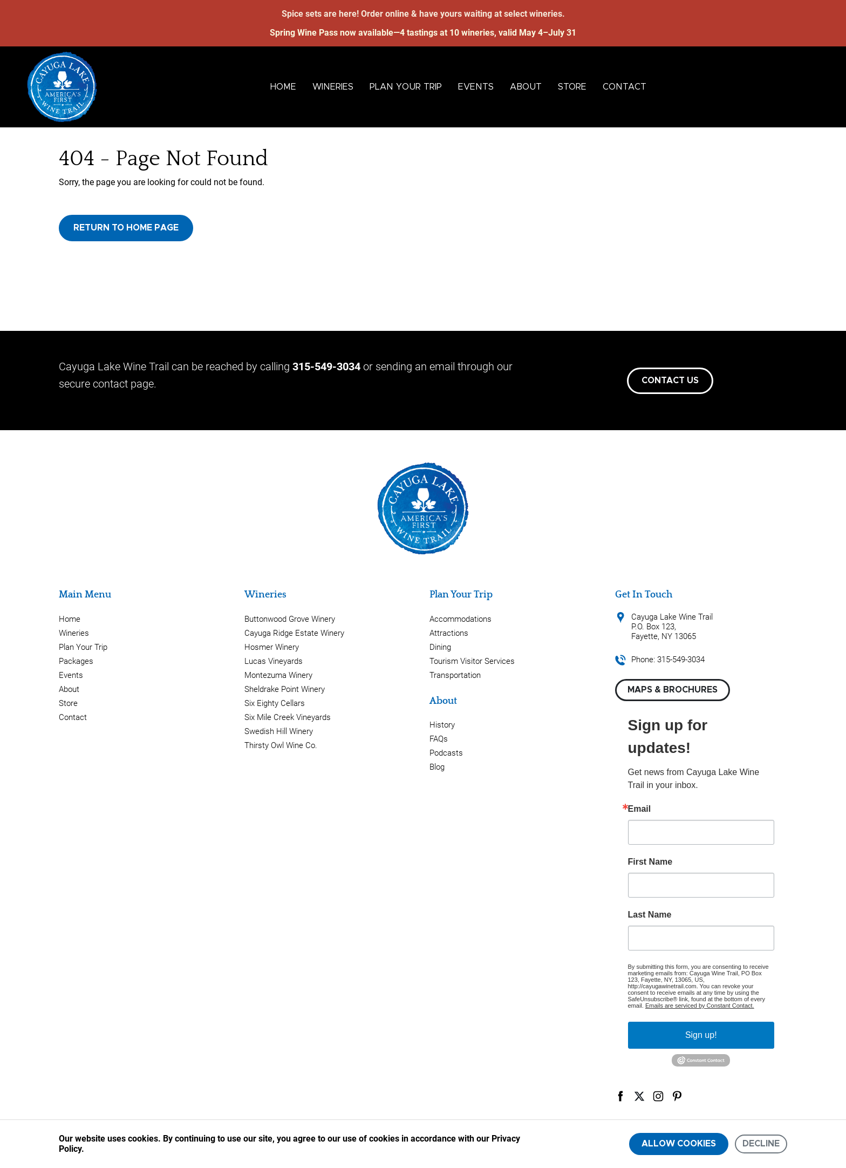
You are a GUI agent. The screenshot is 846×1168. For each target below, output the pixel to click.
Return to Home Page (126, 227)
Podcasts (446, 753)
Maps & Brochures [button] (672, 689)
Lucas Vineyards (273, 661)
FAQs (438, 739)
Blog (437, 767)
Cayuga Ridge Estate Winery (294, 633)
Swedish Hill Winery (278, 731)
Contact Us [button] (670, 380)
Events (476, 87)
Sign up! (701, 1035)
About (526, 87)
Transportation (455, 675)
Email (639, 809)
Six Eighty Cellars (274, 703)
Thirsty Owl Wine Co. (280, 745)
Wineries (332, 87)
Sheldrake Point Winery (284, 689)
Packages (76, 661)
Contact (624, 87)
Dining (440, 647)
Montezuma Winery (278, 675)
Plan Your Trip (406, 87)
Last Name (650, 915)
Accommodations (460, 619)
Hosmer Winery (271, 647)
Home (283, 87)
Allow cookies (679, 1143)
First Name (650, 862)
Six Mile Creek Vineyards (287, 717)
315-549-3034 (326, 366)
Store (572, 87)
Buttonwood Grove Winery (289, 619)
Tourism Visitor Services (472, 661)
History (442, 725)
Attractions (448, 633)
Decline (761, 1143)
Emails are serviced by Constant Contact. (699, 1005)
